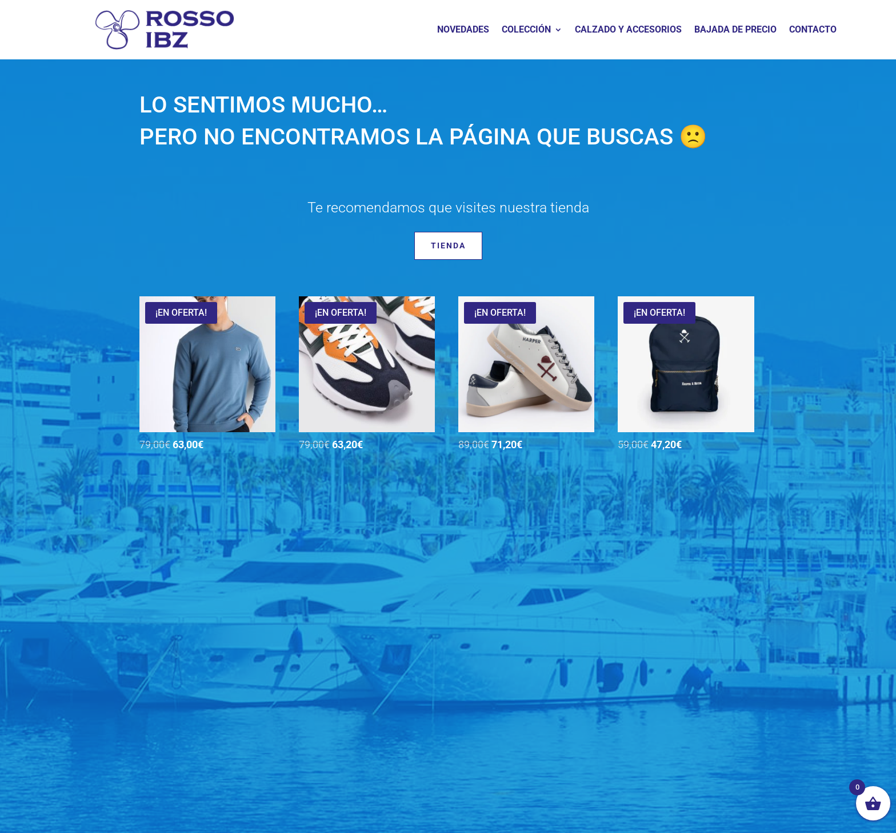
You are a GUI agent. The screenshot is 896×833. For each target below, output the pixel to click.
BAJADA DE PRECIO (735, 30)
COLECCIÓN (526, 30)
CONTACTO (813, 30)
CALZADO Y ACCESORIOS (628, 30)
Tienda (448, 245)
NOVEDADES (463, 30)
